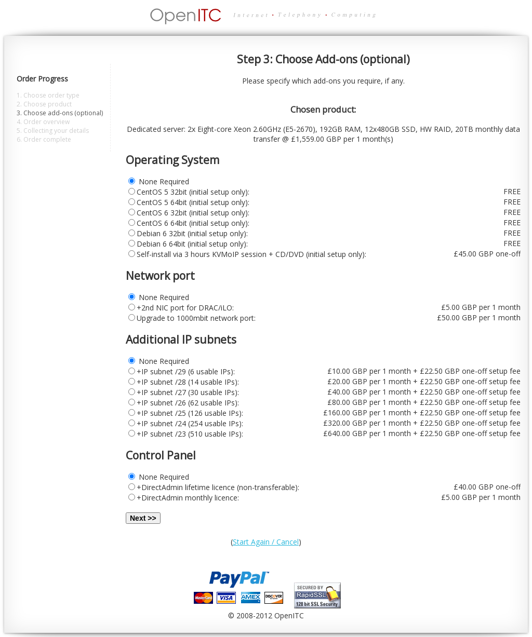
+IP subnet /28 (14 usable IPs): (188, 382)
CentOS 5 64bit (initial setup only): (193, 202)
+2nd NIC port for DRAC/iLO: (185, 308)
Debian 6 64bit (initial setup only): (192, 244)
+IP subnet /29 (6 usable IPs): (186, 371)
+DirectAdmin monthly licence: (188, 498)
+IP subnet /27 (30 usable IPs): (188, 392)
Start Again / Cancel (266, 542)
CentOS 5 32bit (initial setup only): (193, 192)
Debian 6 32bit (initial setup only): (192, 233)
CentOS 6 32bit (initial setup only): (193, 213)
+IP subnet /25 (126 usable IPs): (190, 413)
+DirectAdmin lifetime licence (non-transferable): (218, 487)
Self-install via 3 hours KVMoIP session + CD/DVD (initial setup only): (251, 254)
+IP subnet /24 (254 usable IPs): (190, 423)
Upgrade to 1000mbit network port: (196, 318)
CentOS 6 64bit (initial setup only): (193, 223)
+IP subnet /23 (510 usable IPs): (190, 434)
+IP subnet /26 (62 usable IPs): (188, 403)
